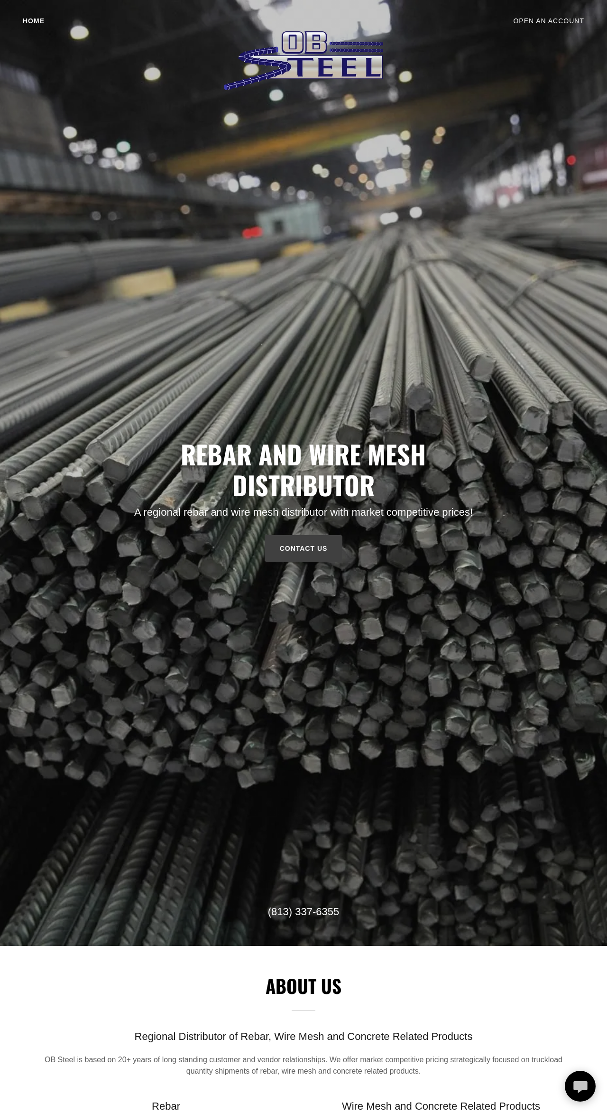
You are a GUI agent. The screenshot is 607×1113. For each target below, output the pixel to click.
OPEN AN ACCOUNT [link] (548, 21)
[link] (303, 21)
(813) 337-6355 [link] (303, 912)
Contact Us (304, 548)
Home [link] (34, 21)
